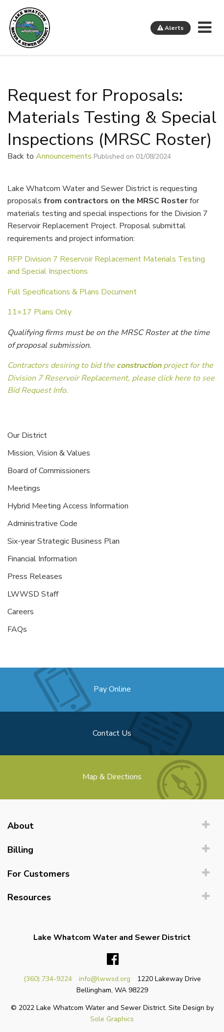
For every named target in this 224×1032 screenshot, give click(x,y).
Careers (20, 611)
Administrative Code (42, 523)
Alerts (170, 28)
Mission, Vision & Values (48, 453)
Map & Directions (112, 776)
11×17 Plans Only (39, 312)
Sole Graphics (112, 1019)
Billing (20, 850)
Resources (29, 897)
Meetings (23, 488)
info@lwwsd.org (104, 979)
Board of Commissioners (48, 470)
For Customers (38, 874)
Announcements (64, 156)
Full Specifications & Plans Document (72, 292)
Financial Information (42, 558)
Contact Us (112, 733)
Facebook (113, 959)
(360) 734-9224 (48, 979)
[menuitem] (112, 826)
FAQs (17, 629)
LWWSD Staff (32, 594)
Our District (27, 435)
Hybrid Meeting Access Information (67, 506)
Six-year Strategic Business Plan (63, 541)
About (20, 826)
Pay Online (112, 689)
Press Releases (34, 576)
